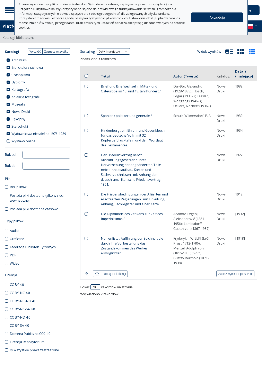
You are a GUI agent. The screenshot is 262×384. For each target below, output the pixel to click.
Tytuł (105, 76)
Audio (14, 230)
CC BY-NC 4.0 (20, 293)
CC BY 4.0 (17, 284)
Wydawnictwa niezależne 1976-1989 (38, 133)
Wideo (14, 263)
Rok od (10, 154)
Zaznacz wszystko (56, 51)
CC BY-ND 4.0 (20, 317)
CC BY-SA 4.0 (19, 325)
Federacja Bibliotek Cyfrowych (33, 247)
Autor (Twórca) (185, 76)
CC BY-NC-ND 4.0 (23, 301)
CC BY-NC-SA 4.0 (22, 309)
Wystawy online (23, 141)
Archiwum (19, 60)
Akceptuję (217, 17)
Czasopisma (20, 75)
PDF (13, 255)
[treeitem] (37, 60)
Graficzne (17, 239)
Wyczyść (35, 51)
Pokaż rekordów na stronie (106, 287)
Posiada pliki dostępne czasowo (34, 209)
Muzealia (18, 104)
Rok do (10, 165)
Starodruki (19, 126)
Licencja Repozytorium (27, 342)
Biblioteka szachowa (27, 67)
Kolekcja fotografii (25, 97)
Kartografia (20, 89)
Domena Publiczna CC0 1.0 (30, 333)
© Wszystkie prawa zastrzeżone (34, 350)
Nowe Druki (20, 111)
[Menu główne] (10, 10)
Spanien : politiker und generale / (126, 115)
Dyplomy (18, 82)
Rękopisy (18, 119)
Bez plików (18, 187)
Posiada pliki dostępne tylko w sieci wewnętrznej (36, 198)
